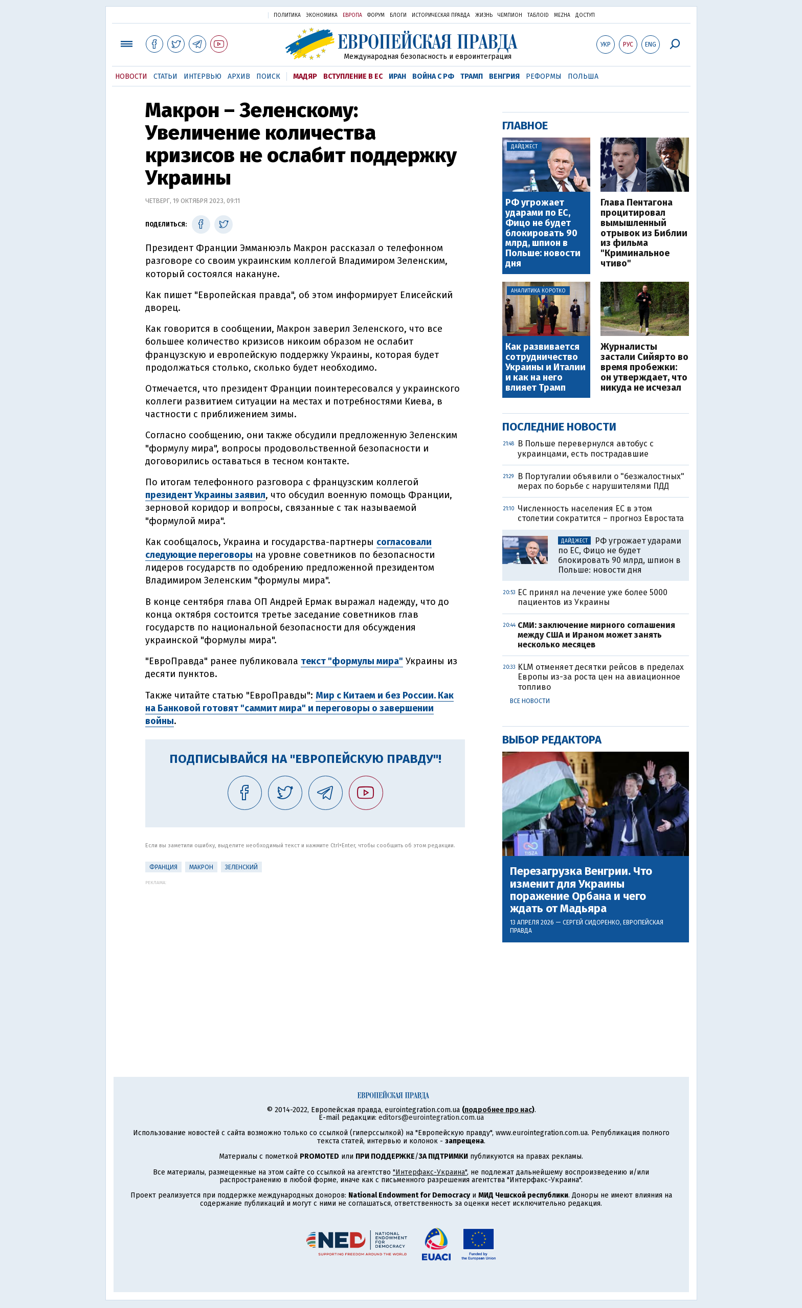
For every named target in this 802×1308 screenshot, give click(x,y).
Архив (239, 76)
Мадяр (305, 76)
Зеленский (241, 867)
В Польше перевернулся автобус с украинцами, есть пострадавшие (586, 448)
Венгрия (504, 76)
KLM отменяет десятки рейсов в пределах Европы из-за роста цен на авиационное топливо (601, 676)
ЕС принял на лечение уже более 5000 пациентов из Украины (592, 597)
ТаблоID (538, 15)
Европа (352, 15)
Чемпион (510, 15)
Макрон (201, 867)
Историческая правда (441, 15)
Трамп (471, 76)
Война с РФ (433, 76)
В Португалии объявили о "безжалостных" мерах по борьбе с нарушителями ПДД (601, 481)
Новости (131, 76)
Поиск (268, 76)
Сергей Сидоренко (591, 922)
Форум (376, 15)
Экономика (322, 15)
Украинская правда (235, 14)
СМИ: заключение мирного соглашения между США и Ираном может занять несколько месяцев (596, 634)
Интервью (202, 76)
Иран (397, 76)
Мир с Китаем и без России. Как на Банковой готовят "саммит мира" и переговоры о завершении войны (299, 708)
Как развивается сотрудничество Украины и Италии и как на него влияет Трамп (545, 367)
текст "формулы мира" (352, 661)
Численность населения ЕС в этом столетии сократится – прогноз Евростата (601, 513)
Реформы (544, 76)
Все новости (530, 701)
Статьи (165, 76)
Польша (583, 76)
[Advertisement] (305, 956)
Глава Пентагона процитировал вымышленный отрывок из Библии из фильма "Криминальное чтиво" (643, 233)
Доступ (585, 15)
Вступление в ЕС (353, 76)
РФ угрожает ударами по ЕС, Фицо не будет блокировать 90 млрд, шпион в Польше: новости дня (543, 233)
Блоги (398, 15)
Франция (163, 867)
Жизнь (484, 15)
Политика (287, 15)
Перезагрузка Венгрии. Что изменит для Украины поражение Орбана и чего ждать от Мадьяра (581, 890)
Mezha (562, 15)
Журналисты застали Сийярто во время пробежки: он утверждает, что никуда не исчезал (644, 367)
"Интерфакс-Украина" (430, 1172)
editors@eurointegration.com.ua (431, 1117)
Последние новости (559, 427)
